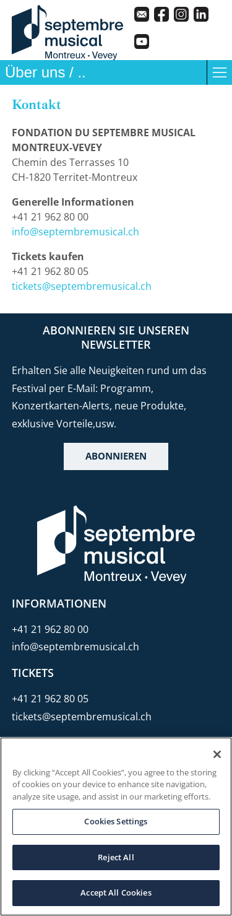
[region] (116, 826)
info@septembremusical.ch (75, 231)
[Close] (217, 754)
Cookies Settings (115, 821)
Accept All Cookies (115, 892)
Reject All (116, 857)
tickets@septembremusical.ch (82, 286)
